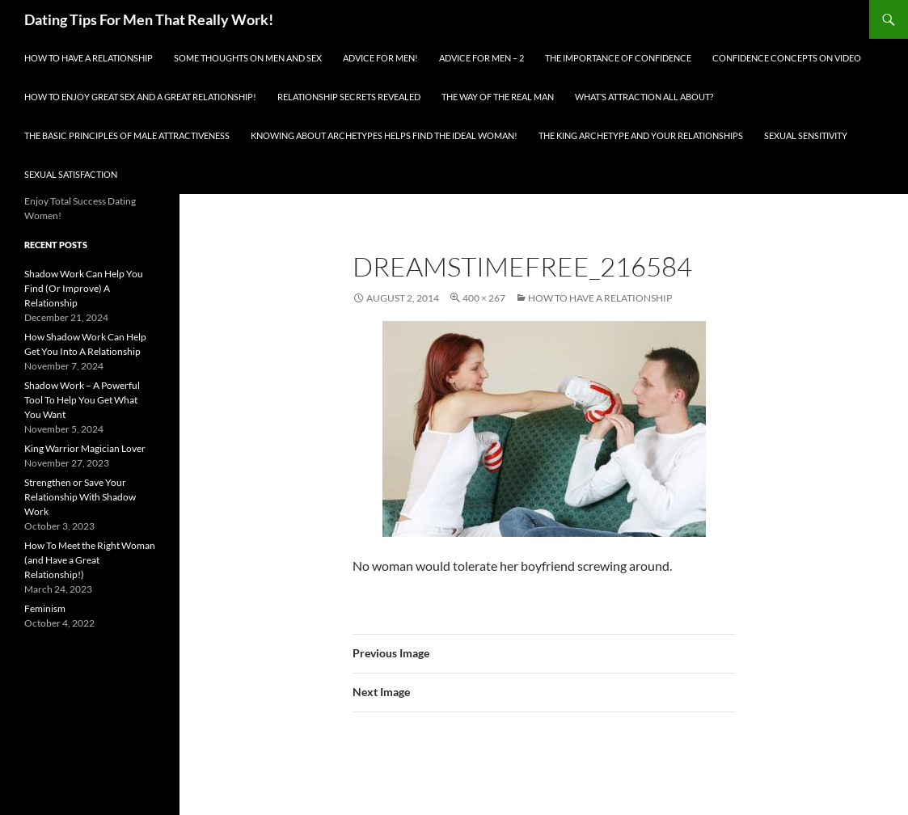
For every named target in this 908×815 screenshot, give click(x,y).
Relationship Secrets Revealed (348, 96)
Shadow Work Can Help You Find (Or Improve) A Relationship (83, 288)
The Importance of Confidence (618, 58)
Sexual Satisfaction (70, 174)
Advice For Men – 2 (481, 58)
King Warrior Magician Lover (85, 448)
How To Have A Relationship (88, 58)
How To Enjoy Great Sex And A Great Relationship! (140, 96)
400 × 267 (483, 298)
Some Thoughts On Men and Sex (248, 58)
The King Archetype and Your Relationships (640, 135)
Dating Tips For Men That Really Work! (148, 19)
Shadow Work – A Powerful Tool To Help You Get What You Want (82, 399)
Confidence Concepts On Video (786, 58)
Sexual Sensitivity (805, 135)
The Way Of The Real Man (497, 96)
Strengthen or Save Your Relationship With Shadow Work (80, 496)
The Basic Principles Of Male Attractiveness (127, 135)
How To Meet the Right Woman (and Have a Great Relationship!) (89, 560)
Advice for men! (380, 58)
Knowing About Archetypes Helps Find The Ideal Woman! (384, 135)
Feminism (44, 608)
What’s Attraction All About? (644, 96)
